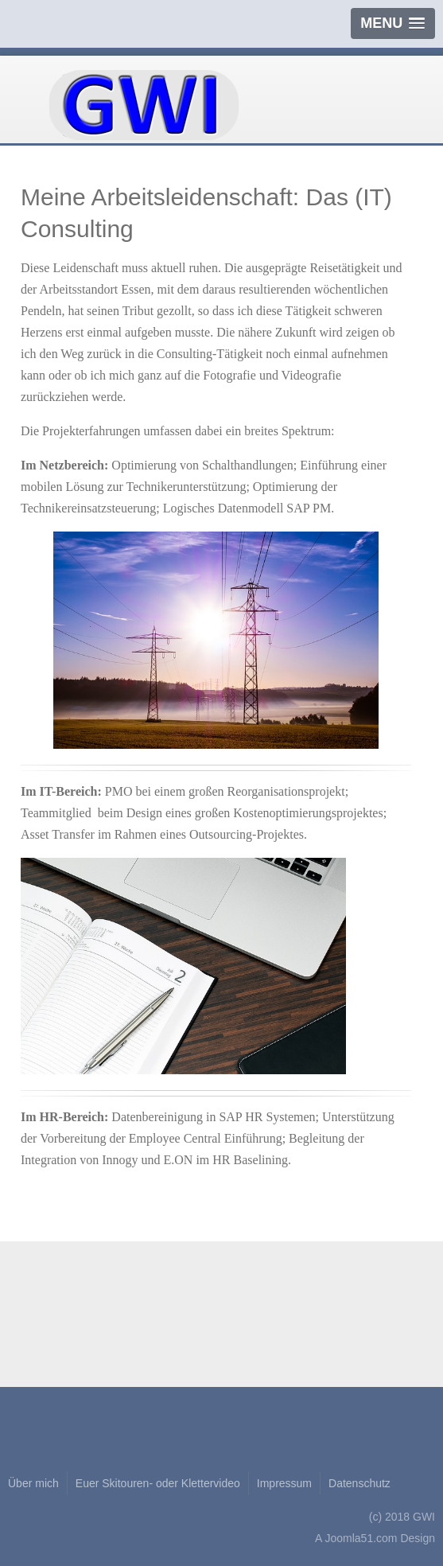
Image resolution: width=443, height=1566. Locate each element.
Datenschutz (359, 1483)
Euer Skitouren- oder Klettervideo (158, 1483)
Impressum (284, 1483)
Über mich (33, 1483)
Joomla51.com (360, 1538)
